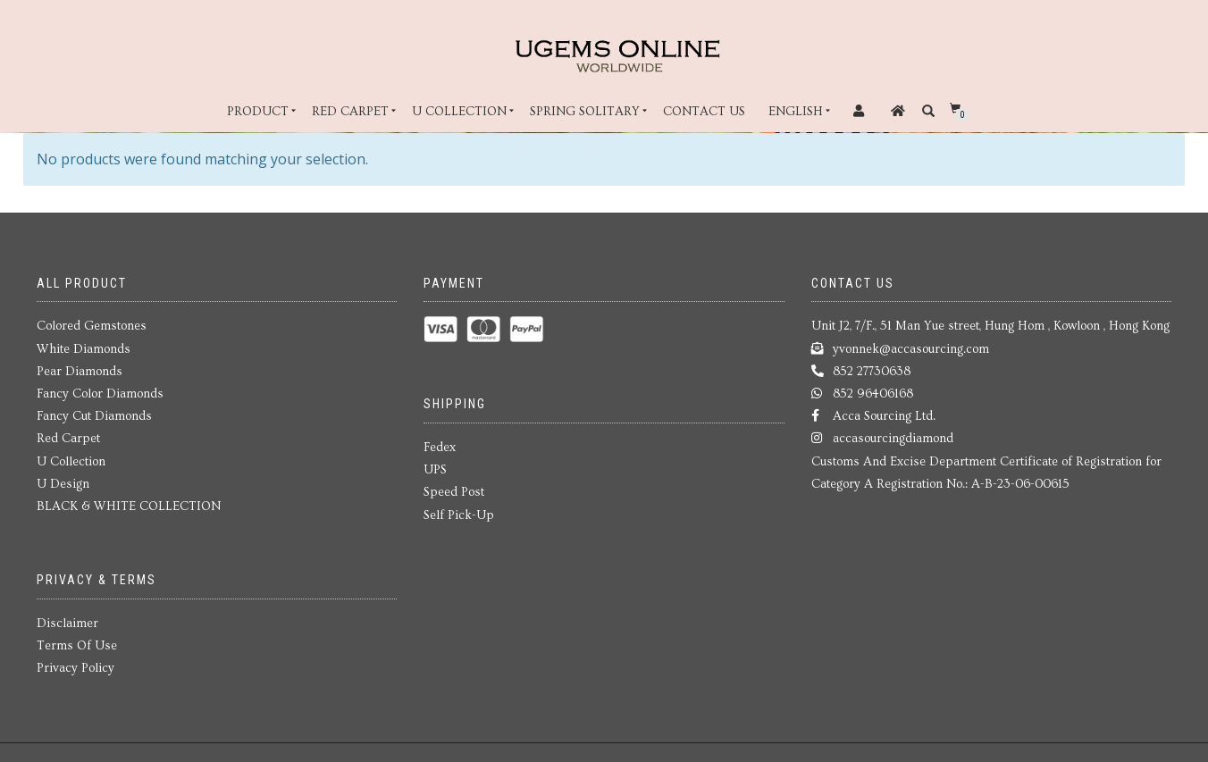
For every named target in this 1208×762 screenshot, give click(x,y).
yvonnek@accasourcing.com (911, 349)
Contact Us (704, 112)
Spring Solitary (585, 112)
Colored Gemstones (92, 326)
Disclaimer (67, 623)
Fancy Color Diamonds (100, 394)
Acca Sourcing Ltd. (884, 416)
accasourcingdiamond (893, 438)
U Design (63, 484)
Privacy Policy (75, 668)
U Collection (459, 112)
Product (258, 112)
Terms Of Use (77, 646)
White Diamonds (83, 349)
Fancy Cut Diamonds (94, 416)
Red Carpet (350, 112)
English (795, 112)
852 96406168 (873, 394)
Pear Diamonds (79, 371)
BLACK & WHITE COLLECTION (129, 506)
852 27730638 (871, 371)
